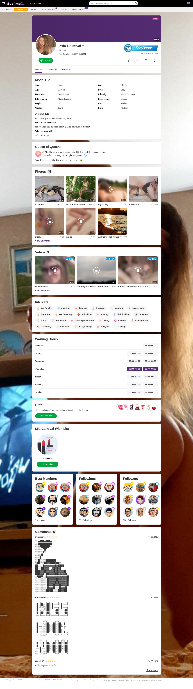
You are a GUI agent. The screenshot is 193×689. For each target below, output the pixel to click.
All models (7, 9)
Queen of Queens (87, 152)
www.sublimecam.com (30, 680)
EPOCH (47, 680)
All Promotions (49, 9)
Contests (63, 9)
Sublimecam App (77, 9)
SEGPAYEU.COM (58, 680)
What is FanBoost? (149, 53)
